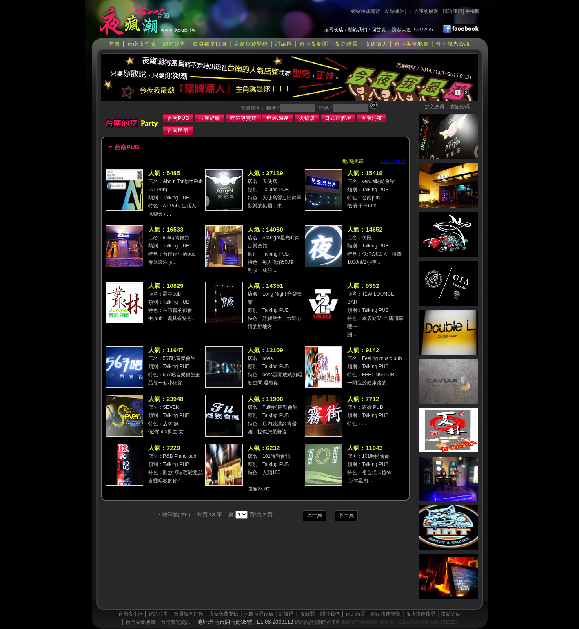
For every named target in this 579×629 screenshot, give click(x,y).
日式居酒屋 (338, 118)
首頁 (114, 44)
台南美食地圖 (412, 44)
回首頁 (378, 30)
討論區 (284, 44)
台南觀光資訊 (453, 44)
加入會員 (434, 107)
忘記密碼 (460, 107)
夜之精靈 (346, 44)
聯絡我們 (452, 11)
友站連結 (394, 11)
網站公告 (174, 44)
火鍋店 (307, 118)
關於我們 (357, 30)
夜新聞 (307, 614)
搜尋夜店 (334, 30)
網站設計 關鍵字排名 (317, 622)
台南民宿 (178, 130)
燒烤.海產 (277, 118)
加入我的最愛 (423, 11)
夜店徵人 (376, 44)
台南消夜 (371, 118)
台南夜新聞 (313, 44)
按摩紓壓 (209, 118)
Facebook (393, 160)
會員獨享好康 (210, 44)
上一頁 (314, 515)
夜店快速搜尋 (420, 614)
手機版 (472, 11)
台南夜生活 (141, 44)
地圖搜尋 (353, 161)
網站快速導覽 (365, 11)
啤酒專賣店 (243, 118)
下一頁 (346, 515)
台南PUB (178, 118)
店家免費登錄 (251, 44)
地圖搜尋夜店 (258, 614)
